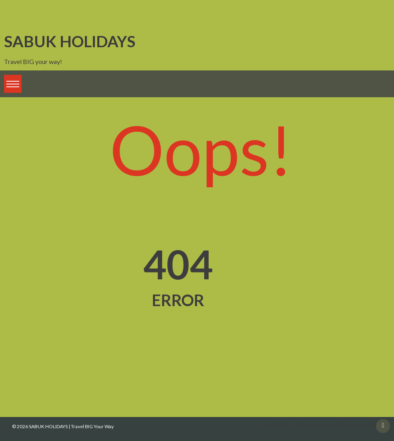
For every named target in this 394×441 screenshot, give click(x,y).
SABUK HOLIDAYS (69, 41)
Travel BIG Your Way (92, 426)
